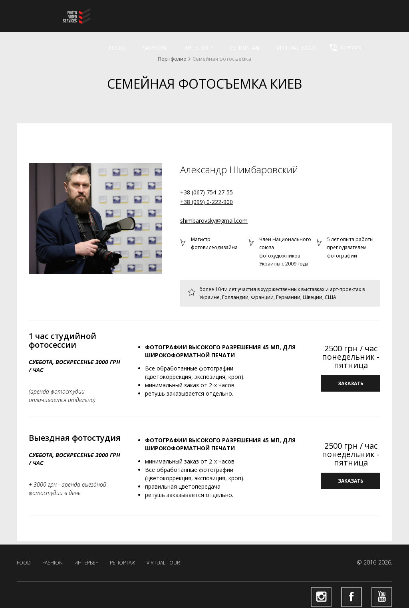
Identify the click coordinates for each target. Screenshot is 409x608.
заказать (350, 383)
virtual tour (296, 47)
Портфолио (172, 58)
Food (117, 47)
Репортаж (244, 47)
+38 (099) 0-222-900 (206, 202)
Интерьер (197, 47)
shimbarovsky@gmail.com (214, 220)
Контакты (345, 47)
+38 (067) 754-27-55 (206, 192)
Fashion (154, 47)
